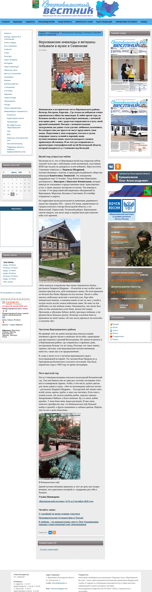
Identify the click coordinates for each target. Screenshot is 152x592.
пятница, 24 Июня (10, 268)
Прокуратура (12, 122)
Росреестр (11, 115)
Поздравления (118, 336)
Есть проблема (10, 46)
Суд (8, 131)
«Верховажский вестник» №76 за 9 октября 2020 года (66, 501)
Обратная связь (10, 70)
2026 (20, 172)
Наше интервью (10, 60)
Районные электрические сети (17, 139)
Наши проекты (65, 22)
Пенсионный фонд (14, 144)
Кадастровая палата (15, 118)
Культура (8, 56)
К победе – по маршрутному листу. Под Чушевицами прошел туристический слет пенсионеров (69, 523)
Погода (7, 105)
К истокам (8, 91)
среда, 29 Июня (9, 265)
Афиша (144, 22)
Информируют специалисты (16, 111)
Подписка (30, 22)
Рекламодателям (46, 22)
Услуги (115, 330)
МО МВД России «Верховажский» (14, 126)
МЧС (9, 134)
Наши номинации (11, 67)
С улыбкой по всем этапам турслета (59, 514)
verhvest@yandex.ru (59, 583)
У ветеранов (9, 87)
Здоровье (8, 94)
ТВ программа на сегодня (10, 293)
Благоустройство (11, 84)
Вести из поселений (12, 74)
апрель (14, 172)
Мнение (7, 80)
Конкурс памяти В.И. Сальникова (12, 38)
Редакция (17, 22)
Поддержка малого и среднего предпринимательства (16, 149)
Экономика (8, 77)
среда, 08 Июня (9, 273)
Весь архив (8, 282)
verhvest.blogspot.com (59, 589)
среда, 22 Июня (9, 270)
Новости (7, 33)
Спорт (6, 53)
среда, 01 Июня (9, 279)
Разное (115, 340)
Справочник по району (126, 22)
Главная (6, 22)
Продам (116, 324)
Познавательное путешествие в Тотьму (61, 518)
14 (8, 187)
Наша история (10, 98)
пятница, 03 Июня (10, 276)
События (8, 49)
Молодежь (8, 63)
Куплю (115, 327)
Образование (9, 101)
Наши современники (12, 108)
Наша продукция (104, 22)
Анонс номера (10, 43)
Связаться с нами (84, 22)
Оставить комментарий (49, 549)
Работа (115, 333)
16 (16, 187)
